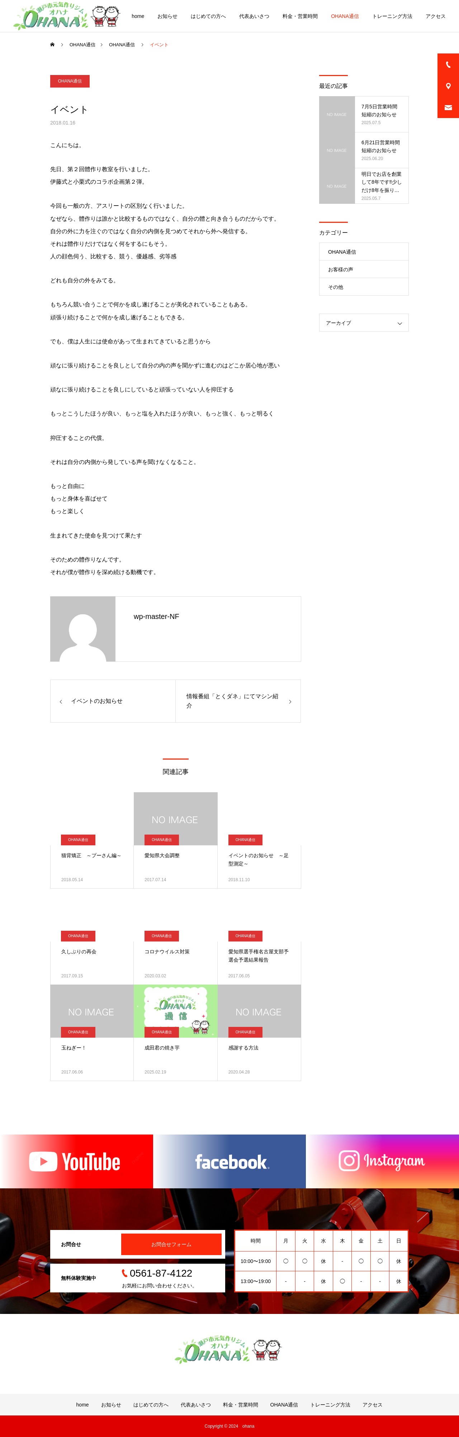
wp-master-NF (156, 616)
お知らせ (167, 16)
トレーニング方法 (392, 16)
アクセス (436, 16)
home (138, 16)
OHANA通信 (345, 16)
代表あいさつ (254, 16)
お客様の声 (340, 269)
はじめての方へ (208, 16)
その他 (335, 287)
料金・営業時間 (300, 16)
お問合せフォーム (171, 1244)
